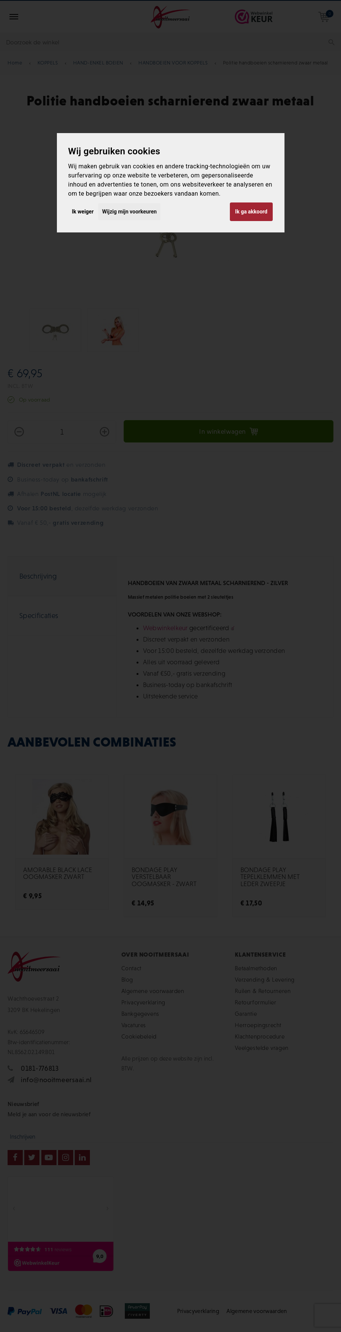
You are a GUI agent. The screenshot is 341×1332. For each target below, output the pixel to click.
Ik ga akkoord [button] (251, 212)
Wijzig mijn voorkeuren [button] (129, 212)
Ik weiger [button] (83, 212)
